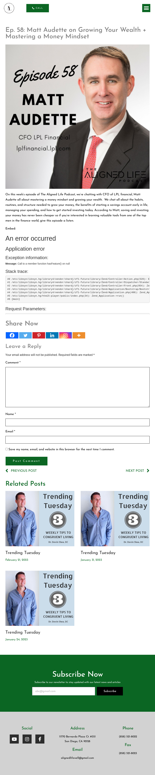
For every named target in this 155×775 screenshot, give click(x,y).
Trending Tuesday (22, 553)
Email (10, 431)
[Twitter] (25, 335)
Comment (13, 362)
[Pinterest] (38, 335)
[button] (146, 8)
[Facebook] (12, 335)
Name (10, 414)
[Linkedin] (52, 335)
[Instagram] (65, 335)
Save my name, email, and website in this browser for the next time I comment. (61, 449)
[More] (79, 335)
